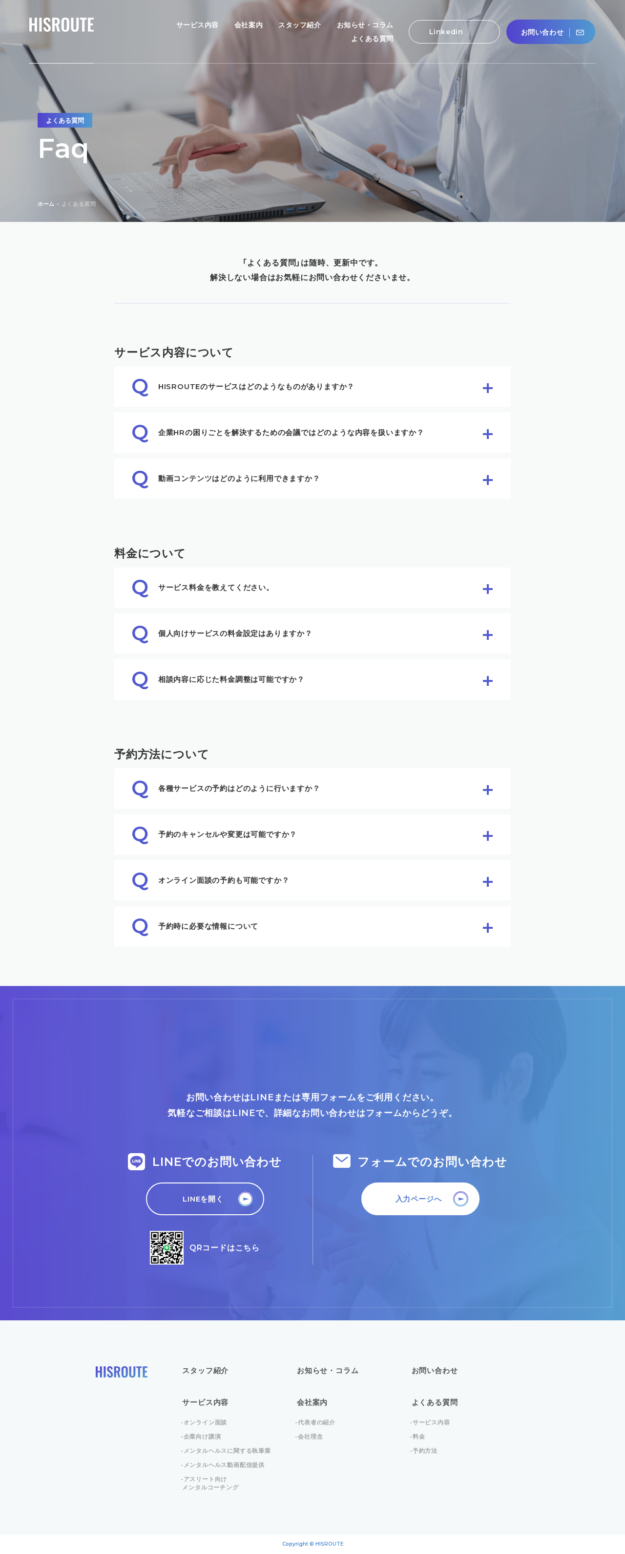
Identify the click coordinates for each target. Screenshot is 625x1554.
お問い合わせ (545, 32)
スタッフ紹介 (205, 1370)
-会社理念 (310, 1436)
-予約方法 (425, 1450)
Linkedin (449, 31)
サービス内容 (205, 1402)
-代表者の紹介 (316, 1422)
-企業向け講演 (201, 1436)
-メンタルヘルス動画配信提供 (223, 1464)
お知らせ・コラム (327, 1370)
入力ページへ (419, 1199)
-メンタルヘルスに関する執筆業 (226, 1450)
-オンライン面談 (204, 1422)
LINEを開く (203, 1199)
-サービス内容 (431, 1422)
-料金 (418, 1436)
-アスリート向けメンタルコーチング (210, 1483)
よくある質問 (435, 1402)
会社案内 (312, 1402)
